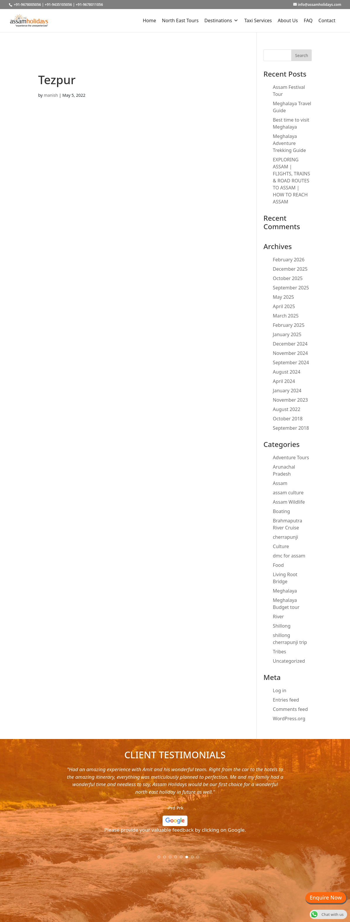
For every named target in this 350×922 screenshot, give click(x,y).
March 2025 (286, 315)
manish (51, 95)
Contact (326, 20)
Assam (280, 483)
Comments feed (290, 709)
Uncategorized (289, 661)
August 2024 (286, 372)
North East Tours (180, 20)
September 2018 (291, 428)
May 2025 (283, 297)
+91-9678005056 (27, 4)
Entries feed (286, 700)
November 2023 (290, 400)
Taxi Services (258, 20)
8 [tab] (200, 859)
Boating (281, 511)
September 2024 (291, 362)
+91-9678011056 (89, 4)
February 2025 (288, 325)
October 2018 (288, 418)
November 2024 (290, 353)
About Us (288, 20)
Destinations (221, 20)
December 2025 (290, 269)
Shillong (281, 626)
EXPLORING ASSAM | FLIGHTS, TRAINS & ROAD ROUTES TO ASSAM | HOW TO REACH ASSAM (291, 180)
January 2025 (287, 334)
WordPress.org (289, 718)
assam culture (288, 492)
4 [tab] (177, 859)
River (278, 616)
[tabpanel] (175, 802)
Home (149, 20)
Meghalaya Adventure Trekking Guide (289, 143)
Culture (281, 546)
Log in (279, 690)
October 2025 (288, 278)
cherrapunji (285, 537)
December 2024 (290, 344)
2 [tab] (166, 859)
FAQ (308, 20)
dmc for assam (289, 555)
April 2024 (284, 381)
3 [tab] (172, 859)
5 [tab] (183, 859)
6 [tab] (189, 859)
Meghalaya (285, 591)
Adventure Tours (291, 457)
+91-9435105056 (58, 4)
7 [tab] (194, 859)
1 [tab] (161, 859)
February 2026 (288, 259)
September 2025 (291, 287)
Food (278, 565)
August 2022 (286, 409)
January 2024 (287, 390)
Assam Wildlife (289, 502)
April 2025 (284, 306)
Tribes (279, 651)
